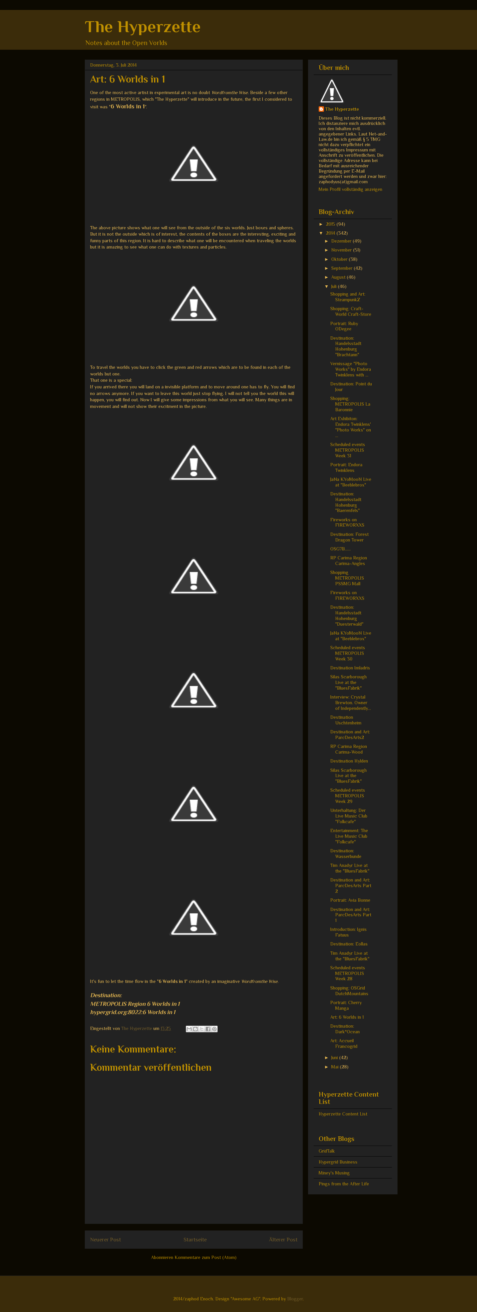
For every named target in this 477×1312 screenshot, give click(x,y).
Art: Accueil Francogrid (343, 1043)
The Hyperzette (143, 26)
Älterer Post (283, 1239)
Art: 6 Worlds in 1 (347, 1017)
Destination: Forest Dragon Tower (349, 537)
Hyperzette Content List (343, 1113)
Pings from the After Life (344, 1183)
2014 (331, 233)
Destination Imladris (350, 667)
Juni (335, 1057)
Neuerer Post (105, 1239)
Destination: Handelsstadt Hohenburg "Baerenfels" (345, 502)
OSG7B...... (340, 548)
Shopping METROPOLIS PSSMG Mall (347, 578)
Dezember (342, 241)
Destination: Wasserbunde (345, 853)
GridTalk (327, 1151)
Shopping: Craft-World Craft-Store (350, 311)
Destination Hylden (349, 761)
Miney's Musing (334, 1172)
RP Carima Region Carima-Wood (348, 749)
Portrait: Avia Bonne (350, 900)
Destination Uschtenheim (345, 719)
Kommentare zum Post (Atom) (206, 1257)
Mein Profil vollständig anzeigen (350, 189)
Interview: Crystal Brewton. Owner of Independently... (350, 702)
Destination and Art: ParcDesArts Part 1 (350, 915)
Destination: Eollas (349, 943)
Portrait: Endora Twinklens (346, 467)
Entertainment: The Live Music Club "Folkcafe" (349, 836)
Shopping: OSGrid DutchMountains (349, 990)
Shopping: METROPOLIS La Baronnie (350, 404)
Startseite (195, 1239)
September (342, 268)
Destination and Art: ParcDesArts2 (350, 734)
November (342, 250)
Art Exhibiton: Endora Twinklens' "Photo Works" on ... (350, 427)
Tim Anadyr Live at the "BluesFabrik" (349, 868)
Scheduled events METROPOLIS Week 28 (347, 973)
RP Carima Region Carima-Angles (348, 560)
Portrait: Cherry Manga (346, 1005)
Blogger (295, 1298)
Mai (335, 1066)
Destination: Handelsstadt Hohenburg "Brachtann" (345, 346)
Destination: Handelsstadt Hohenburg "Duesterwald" (346, 615)
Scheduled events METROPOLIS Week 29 (347, 795)
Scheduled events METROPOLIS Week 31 (347, 450)
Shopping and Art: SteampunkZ (347, 296)
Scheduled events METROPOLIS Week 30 (347, 653)
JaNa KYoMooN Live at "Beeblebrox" (350, 482)
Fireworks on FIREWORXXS (347, 522)
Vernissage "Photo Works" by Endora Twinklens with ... (350, 369)
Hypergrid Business (338, 1162)
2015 (331, 224)
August (339, 277)
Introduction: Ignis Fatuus (348, 932)
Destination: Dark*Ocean (345, 1028)
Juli (334, 286)
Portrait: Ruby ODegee (344, 326)
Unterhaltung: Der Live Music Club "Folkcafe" (348, 816)
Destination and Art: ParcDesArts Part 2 (350, 885)
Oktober (340, 259)
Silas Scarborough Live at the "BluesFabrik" (348, 682)
